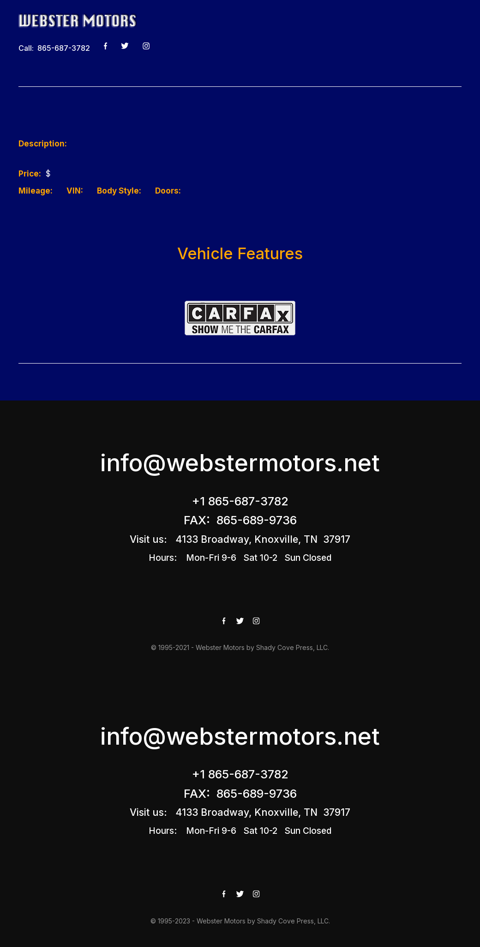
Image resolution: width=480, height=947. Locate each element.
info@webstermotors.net (240, 463)
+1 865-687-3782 (240, 501)
